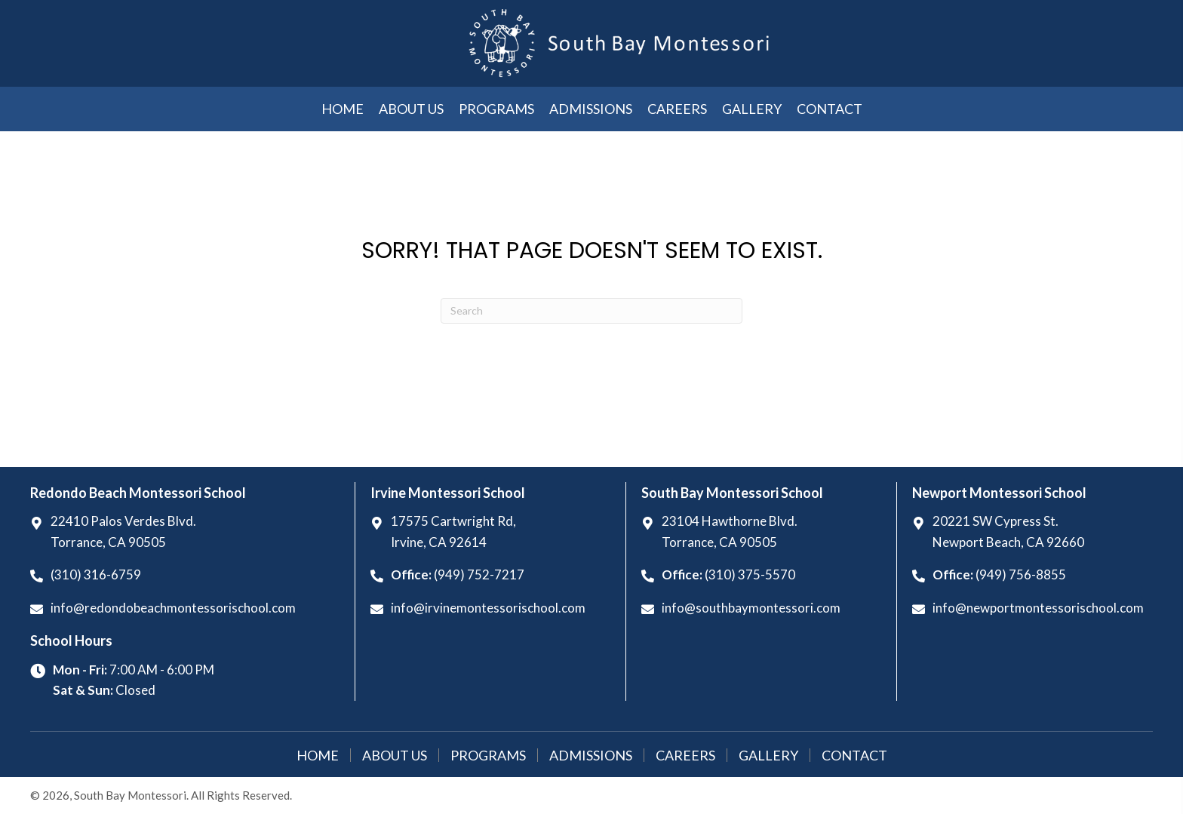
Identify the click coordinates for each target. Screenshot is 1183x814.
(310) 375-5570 (750, 574)
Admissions (590, 755)
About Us (394, 755)
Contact (854, 755)
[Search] (591, 311)
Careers (685, 755)
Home (318, 755)
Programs (488, 755)
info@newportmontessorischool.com (1038, 608)
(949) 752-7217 (479, 574)
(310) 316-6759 (96, 574)
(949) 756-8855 (1021, 574)
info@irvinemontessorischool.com (488, 608)
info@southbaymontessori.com (751, 608)
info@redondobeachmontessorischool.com (173, 608)
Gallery (768, 755)
